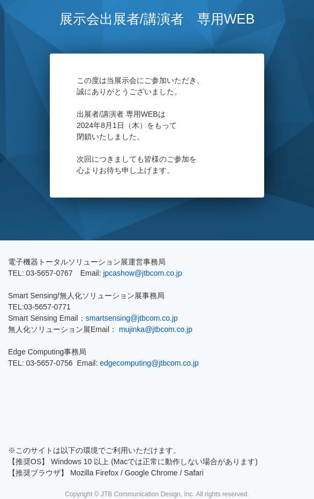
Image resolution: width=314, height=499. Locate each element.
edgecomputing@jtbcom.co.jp (149, 363)
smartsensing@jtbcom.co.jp (132, 318)
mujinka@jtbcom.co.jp (155, 329)
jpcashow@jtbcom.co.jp (142, 273)
